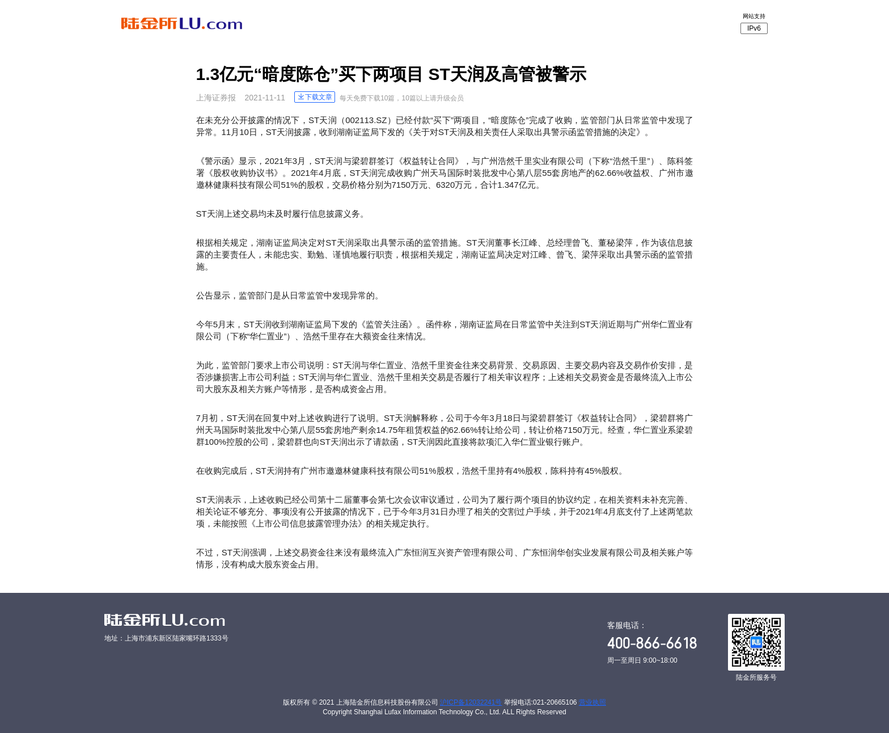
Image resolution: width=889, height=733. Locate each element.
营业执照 (592, 702)
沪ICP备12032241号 (471, 702)
